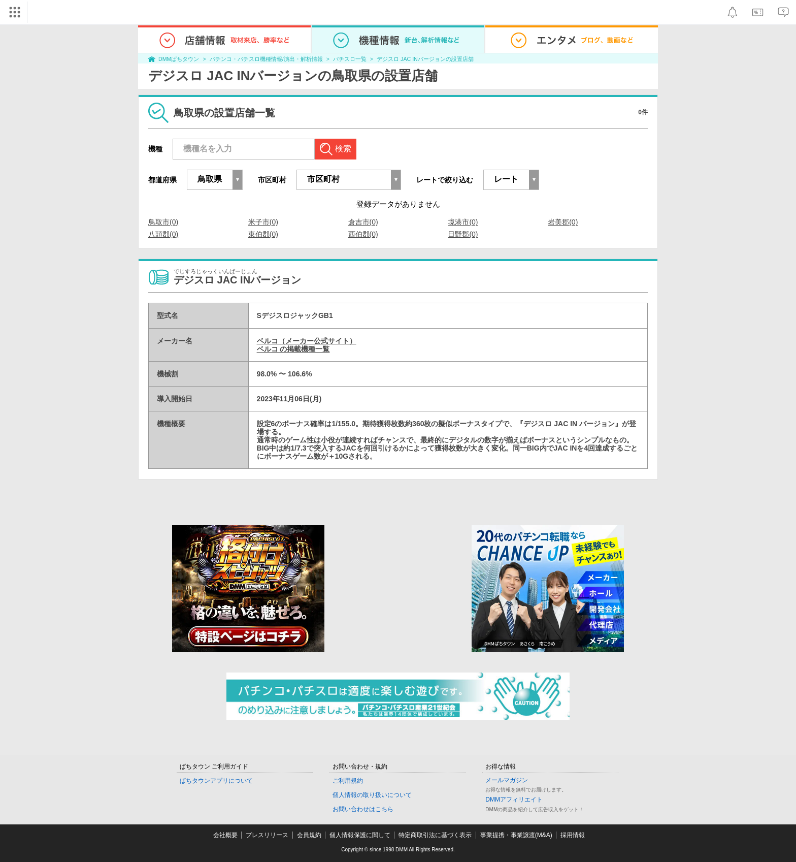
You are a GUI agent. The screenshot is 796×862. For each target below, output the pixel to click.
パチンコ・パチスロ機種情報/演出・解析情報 (266, 59)
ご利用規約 (348, 780)
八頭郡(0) (163, 234)
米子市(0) (263, 222)
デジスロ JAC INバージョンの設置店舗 (425, 59)
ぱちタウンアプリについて (216, 780)
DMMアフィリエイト (514, 799)
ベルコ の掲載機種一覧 (293, 349)
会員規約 (309, 835)
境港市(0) (463, 222)
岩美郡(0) (563, 222)
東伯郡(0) (263, 234)
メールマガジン (506, 780)
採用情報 (572, 835)
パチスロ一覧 (350, 59)
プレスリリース (267, 835)
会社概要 (225, 835)
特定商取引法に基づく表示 (435, 835)
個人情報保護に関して (359, 835)
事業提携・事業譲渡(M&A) (516, 835)
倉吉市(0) (363, 222)
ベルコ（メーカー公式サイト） (306, 341)
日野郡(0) (463, 234)
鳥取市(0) (163, 222)
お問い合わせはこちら (363, 809)
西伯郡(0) (363, 234)
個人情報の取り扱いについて (372, 795)
